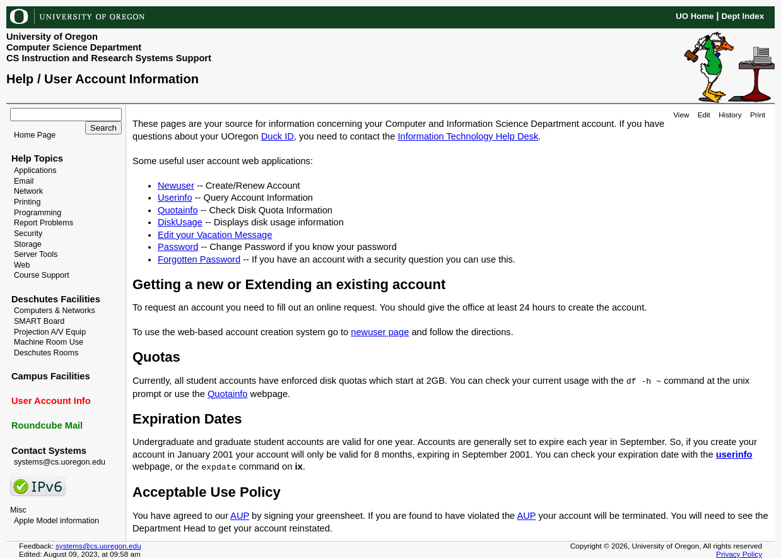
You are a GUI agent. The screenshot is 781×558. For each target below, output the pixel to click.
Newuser (176, 186)
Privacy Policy (739, 554)
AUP (239, 516)
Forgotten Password (199, 259)
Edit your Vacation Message (215, 235)
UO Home (694, 16)
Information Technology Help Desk (467, 136)
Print (757, 114)
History (730, 114)
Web (22, 265)
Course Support (41, 275)
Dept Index (743, 16)
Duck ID (277, 136)
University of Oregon (52, 37)
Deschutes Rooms (46, 352)
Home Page (35, 135)
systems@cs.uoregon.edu (59, 462)
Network (28, 191)
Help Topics (37, 158)
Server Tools (35, 254)
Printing (27, 202)
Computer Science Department (73, 47)
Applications (35, 170)
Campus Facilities (50, 376)
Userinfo (175, 198)
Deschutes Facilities (55, 299)
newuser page (380, 332)
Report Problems (43, 222)
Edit (704, 114)
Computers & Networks (54, 310)
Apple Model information (56, 520)
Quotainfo (178, 210)
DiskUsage (180, 222)
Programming (37, 212)
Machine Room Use (48, 342)
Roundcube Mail (47, 425)
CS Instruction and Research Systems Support (108, 58)
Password (178, 247)
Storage (28, 244)
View (681, 114)
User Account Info (51, 401)
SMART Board (39, 321)
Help (19, 79)
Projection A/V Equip (50, 332)
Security (28, 233)
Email (23, 181)
